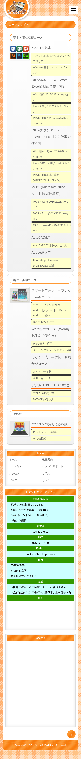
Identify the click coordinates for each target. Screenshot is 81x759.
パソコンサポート (52, 466)
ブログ (13, 480)
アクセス (14, 473)
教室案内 (47, 459)
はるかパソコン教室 (36, 745)
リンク (46, 480)
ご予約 (46, 473)
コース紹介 (15, 466)
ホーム (13, 459)
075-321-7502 (40, 532)
